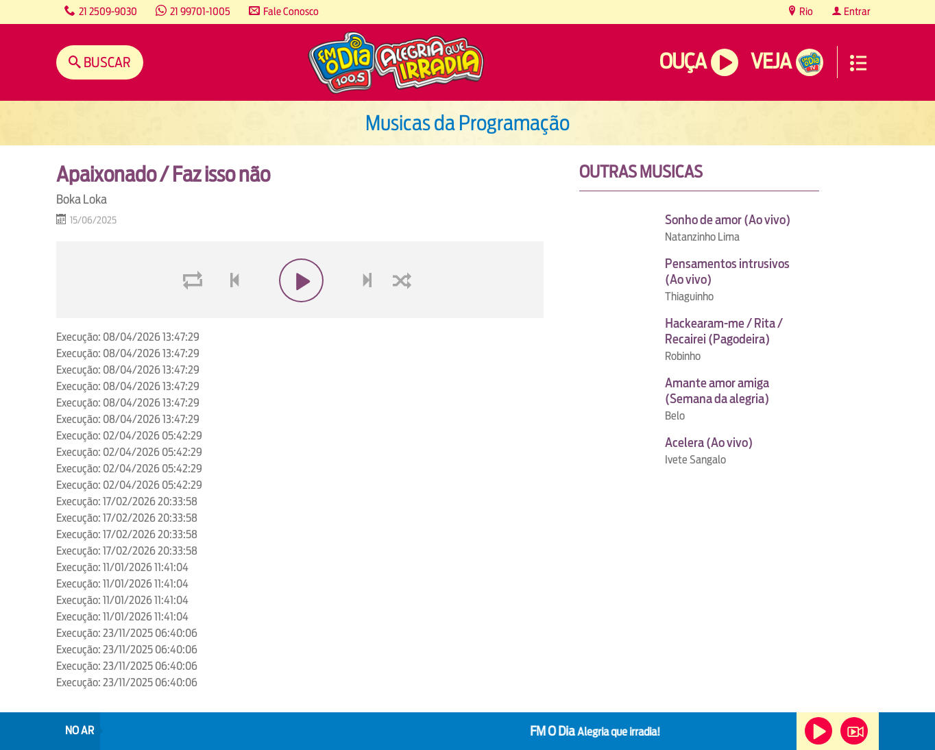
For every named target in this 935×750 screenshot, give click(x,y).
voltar (230, 312)
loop (194, 312)
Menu (858, 63)
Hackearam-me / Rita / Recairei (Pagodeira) (724, 331)
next (369, 312)
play (300, 312)
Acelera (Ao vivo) (709, 442)
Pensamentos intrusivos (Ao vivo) (727, 271)
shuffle (404, 312)
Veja (771, 61)
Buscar (106, 62)
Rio (805, 11)
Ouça (682, 61)
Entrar (856, 11)
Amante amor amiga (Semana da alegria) (717, 391)
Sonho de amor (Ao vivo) (727, 220)
